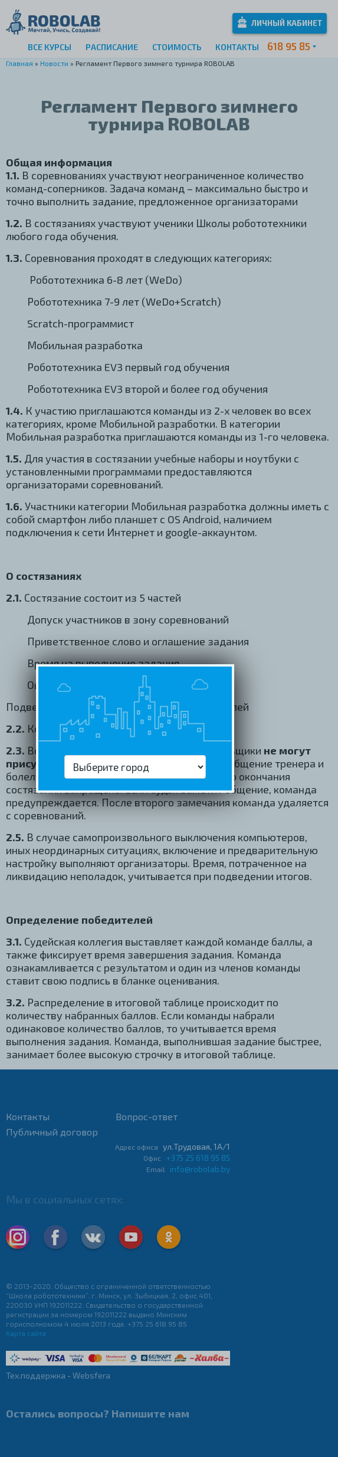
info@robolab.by (200, 1169)
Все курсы (49, 47)
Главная (19, 63)
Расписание (112, 47)
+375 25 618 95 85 (198, 1158)
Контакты (237, 47)
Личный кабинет (280, 22)
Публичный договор (52, 1131)
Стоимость (176, 47)
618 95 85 (288, 46)
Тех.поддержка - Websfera (58, 1375)
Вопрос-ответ (147, 1116)
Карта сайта (26, 1333)
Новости (54, 63)
